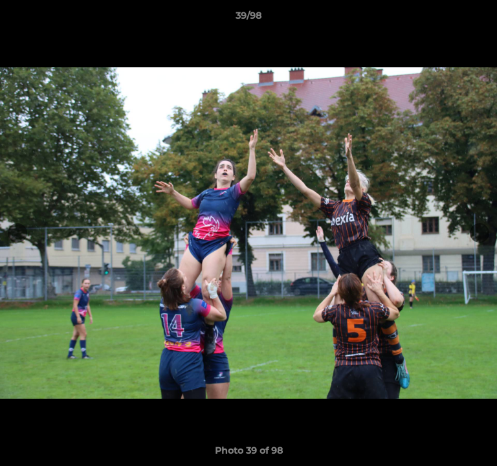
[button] (481, 19)
